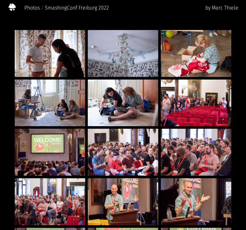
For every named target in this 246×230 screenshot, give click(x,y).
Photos (32, 8)
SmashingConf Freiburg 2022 (77, 8)
